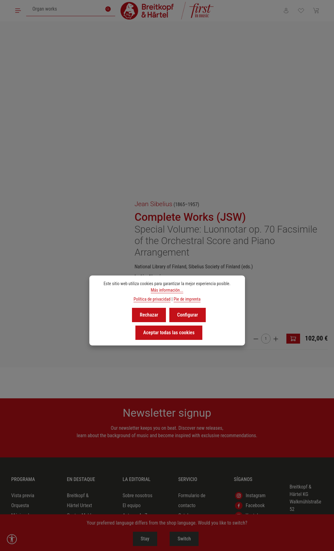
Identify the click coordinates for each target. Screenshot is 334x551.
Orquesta (20, 339)
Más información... (167, 290)
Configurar (187, 314)
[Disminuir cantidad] (283, 171)
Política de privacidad (152, 299)
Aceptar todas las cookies (169, 331)
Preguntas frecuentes (188, 433)
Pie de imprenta (187, 299)
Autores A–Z (135, 349)
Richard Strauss (82, 359)
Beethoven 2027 (82, 369)
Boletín (185, 418)
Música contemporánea (26, 413)
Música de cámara (21, 354)
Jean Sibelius (192, 38)
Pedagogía (21, 398)
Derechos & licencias (189, 364)
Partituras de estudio (23, 473)
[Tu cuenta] (284, 10)
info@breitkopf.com (308, 390)
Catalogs (186, 349)
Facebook (250, 339)
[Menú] (18, 10)
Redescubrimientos (86, 379)
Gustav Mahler (81, 349)
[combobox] (64, 9)
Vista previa (22, 329)
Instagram (250, 329)
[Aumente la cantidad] (303, 171)
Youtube (248, 349)
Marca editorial (137, 359)
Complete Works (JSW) (229, 51)
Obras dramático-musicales (21, 438)
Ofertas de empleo (133, 374)
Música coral (23, 369)
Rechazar (149, 314)
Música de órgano (21, 383)
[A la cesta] (321, 171)
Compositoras (80, 388)
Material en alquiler (189, 383)
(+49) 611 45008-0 (298, 378)
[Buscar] (108, 9)
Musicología (23, 458)
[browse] (185, 173)
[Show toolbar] (12, 539)
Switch (186, 539)
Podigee (248, 359)
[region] (83, 104)
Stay (142, 539)
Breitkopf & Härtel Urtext (79, 334)
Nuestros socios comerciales (194, 403)
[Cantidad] (293, 171)
